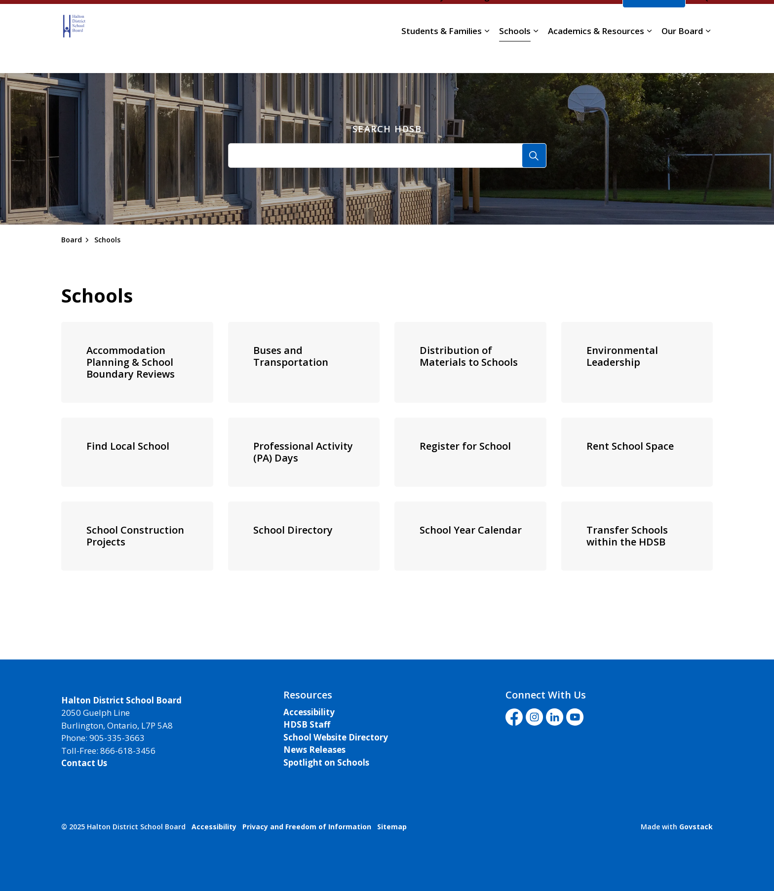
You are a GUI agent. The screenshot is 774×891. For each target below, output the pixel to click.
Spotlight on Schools (326, 762)
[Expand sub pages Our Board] (708, 56)
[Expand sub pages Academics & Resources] (649, 56)
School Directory (413, 21)
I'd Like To (654, 21)
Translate (591, 21)
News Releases (314, 749)
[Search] (534, 155)
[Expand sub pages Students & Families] (487, 56)
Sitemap (392, 826)
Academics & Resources (596, 55)
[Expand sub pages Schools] (536, 56)
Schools (515, 55)
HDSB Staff (306, 724)
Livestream (532, 21)
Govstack (696, 826)
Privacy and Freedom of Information (306, 826)
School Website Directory (335, 737)
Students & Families (441, 55)
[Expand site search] (703, 21)
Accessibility (309, 712)
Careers (356, 21)
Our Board (682, 55)
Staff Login (475, 21)
